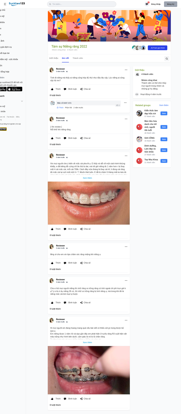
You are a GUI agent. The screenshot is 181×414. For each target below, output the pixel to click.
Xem (164, 113)
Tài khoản (22, 119)
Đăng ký (170, 4)
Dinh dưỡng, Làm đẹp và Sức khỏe (150, 149)
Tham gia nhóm (159, 48)
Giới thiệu (5, 119)
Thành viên (78, 58)
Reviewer (60, 69)
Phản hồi (68, 108)
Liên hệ (14, 119)
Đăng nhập (156, 4)
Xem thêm (163, 105)
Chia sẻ (84, 89)
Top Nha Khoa (151, 160)
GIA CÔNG (149, 138)
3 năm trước (60, 71)
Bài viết (65, 58)
